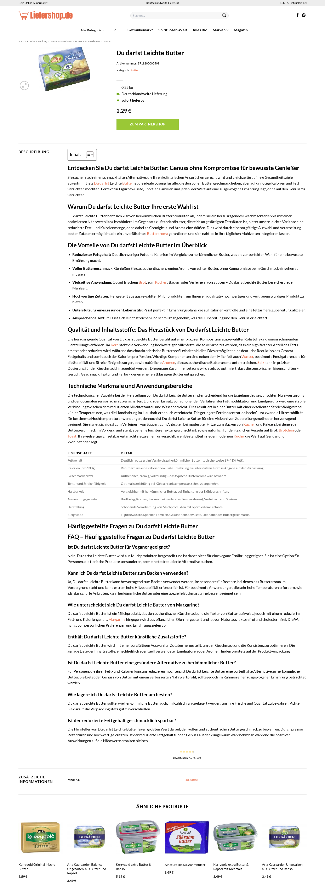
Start (21, 41)
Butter (107, 41)
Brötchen (286, 430)
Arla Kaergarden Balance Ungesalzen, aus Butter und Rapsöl (86, 868)
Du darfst (101, 183)
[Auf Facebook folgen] (298, 15)
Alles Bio (200, 30)
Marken (220, 30)
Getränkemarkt (140, 30)
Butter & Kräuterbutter (87, 41)
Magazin (241, 30)
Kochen (161, 282)
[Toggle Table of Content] (87, 154)
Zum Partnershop (148, 124)
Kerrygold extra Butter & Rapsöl (133, 866)
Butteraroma (157, 233)
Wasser (247, 356)
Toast (72, 436)
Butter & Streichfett (61, 41)
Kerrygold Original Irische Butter (36, 866)
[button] (98, 30)
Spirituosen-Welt (172, 30)
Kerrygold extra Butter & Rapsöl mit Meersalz (231, 866)
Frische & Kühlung (37, 41)
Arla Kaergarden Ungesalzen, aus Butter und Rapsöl (282, 866)
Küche (239, 436)
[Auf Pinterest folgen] (304, 15)
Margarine (116, 619)
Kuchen (249, 424)
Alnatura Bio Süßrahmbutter (185, 865)
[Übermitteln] (224, 15)
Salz (260, 362)
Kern (115, 345)
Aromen (168, 362)
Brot (142, 282)
